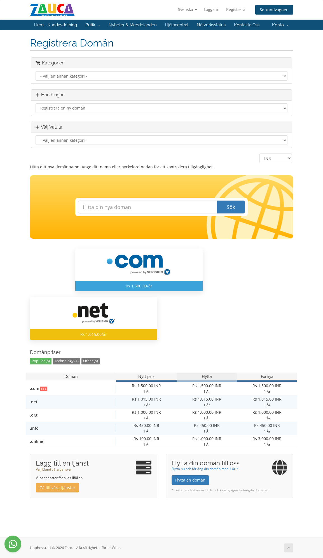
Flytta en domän (190, 480)
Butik (92, 24)
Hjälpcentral (176, 24)
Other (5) (90, 361)
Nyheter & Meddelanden (133, 24)
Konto (280, 24)
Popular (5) (41, 361)
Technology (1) (66, 361)
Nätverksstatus (211, 24)
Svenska (187, 9)
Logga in (211, 9)
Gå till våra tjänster (57, 487)
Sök (231, 207)
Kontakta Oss (246, 24)
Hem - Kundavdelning (55, 24)
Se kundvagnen (274, 9)
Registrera (235, 9)
